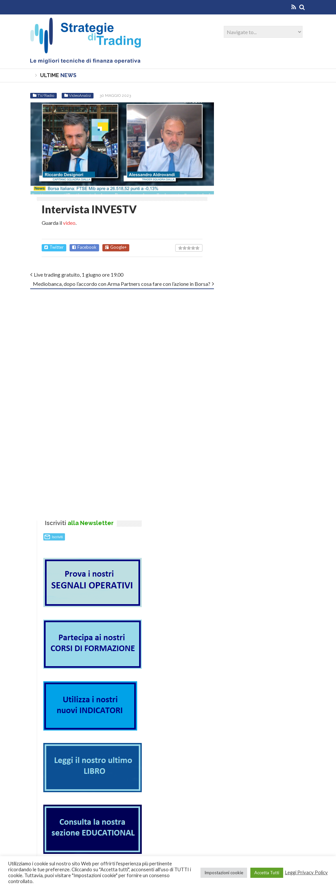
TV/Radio (45, 95)
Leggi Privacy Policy (306, 872)
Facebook (84, 247)
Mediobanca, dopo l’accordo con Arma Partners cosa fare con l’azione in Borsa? (121, 284)
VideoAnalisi (80, 95)
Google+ (116, 247)
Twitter (54, 247)
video (69, 223)
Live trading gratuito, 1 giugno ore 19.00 (78, 274)
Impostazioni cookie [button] (223, 872)
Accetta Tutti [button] (266, 872)
